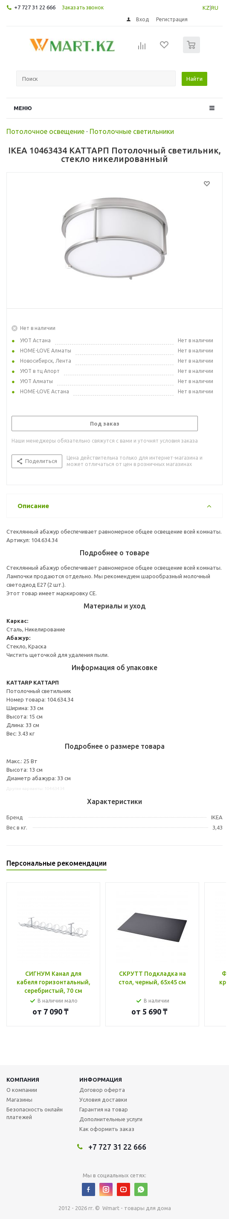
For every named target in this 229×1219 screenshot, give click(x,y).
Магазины (19, 1099)
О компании (21, 1090)
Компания (22, 1080)
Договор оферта (102, 1090)
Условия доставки (103, 1099)
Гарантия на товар (103, 1109)
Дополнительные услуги (110, 1119)
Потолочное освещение (45, 131)
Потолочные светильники (132, 131)
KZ (206, 8)
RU (214, 8)
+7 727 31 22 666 (34, 7)
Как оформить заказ (106, 1129)
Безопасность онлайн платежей (34, 1113)
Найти (194, 79)
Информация (100, 1080)
